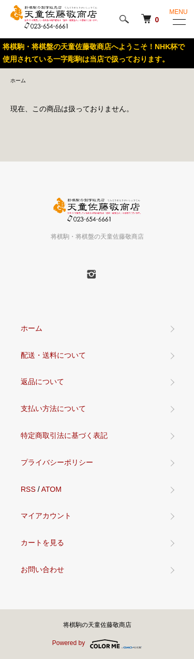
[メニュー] (178, 21)
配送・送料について (53, 355)
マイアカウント (46, 515)
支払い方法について (53, 408)
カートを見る (42, 542)
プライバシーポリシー (57, 462)
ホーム (18, 80)
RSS (28, 489)
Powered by (97, 644)
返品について (42, 381)
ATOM (51, 489)
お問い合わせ (42, 569)
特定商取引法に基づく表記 (64, 435)
